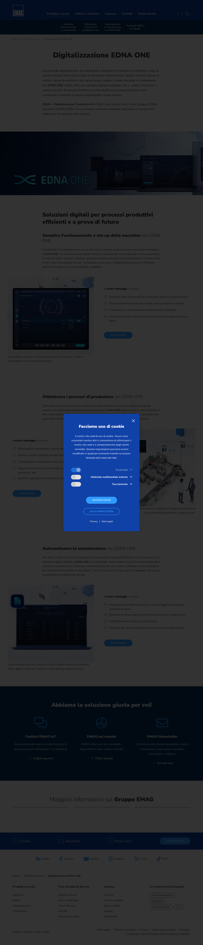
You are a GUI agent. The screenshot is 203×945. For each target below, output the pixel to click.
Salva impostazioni (101, 511)
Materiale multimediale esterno (109, 477)
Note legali (107, 521)
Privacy (94, 521)
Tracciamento (120, 484)
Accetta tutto (101, 500)
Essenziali (122, 470)
